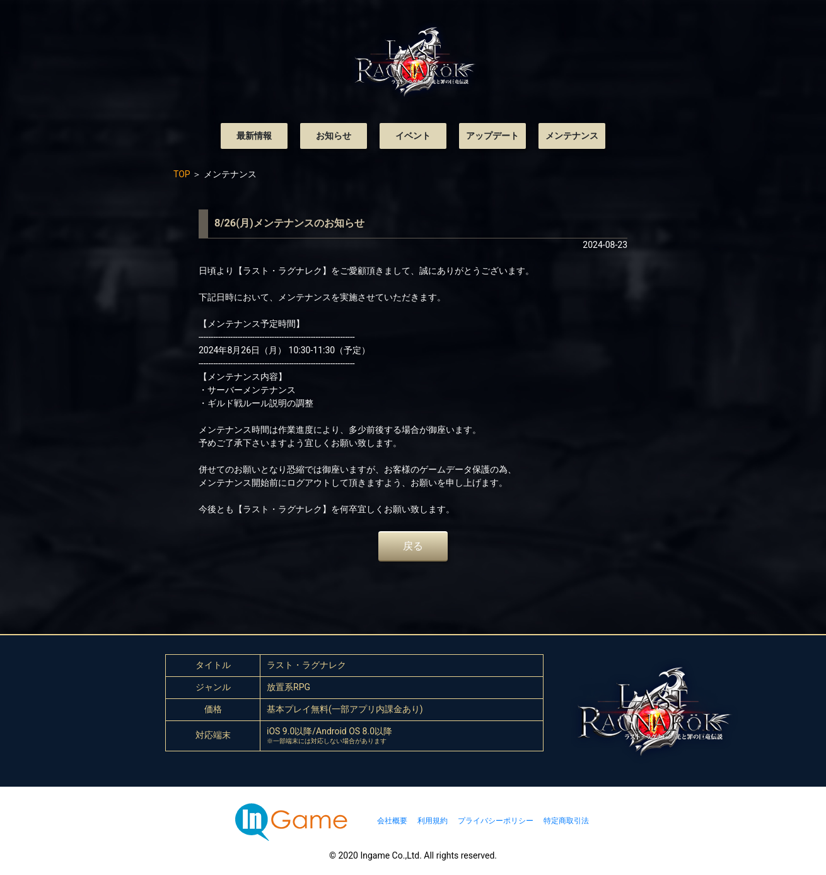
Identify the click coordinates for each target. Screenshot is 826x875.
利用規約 (432, 820)
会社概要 (392, 820)
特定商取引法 (566, 820)
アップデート (492, 136)
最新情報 (254, 136)
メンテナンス (571, 136)
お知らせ (333, 136)
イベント (413, 136)
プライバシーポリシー (495, 820)
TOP (181, 174)
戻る (413, 546)
